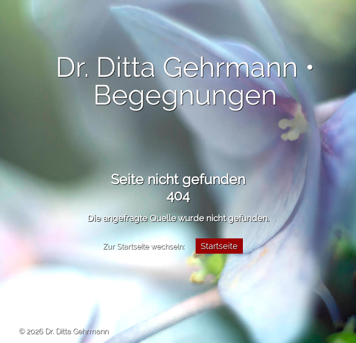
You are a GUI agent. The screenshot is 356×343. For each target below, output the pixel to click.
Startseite (219, 246)
